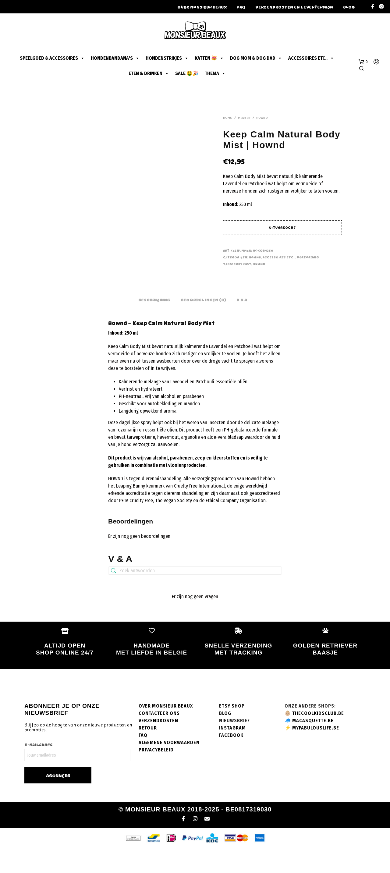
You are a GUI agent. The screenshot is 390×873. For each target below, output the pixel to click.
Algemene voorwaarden (169, 767)
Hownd (262, 117)
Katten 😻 (209, 58)
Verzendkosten (158, 745)
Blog (349, 7)
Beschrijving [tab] (154, 324)
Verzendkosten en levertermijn (294, 7)
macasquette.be (313, 745)
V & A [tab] (241, 324)
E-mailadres (38, 769)
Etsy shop (232, 730)
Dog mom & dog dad (256, 58)
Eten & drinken (149, 73)
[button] (363, 62)
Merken (244, 117)
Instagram (232, 752)
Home (227, 117)
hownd (259, 264)
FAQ (241, 7)
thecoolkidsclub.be (318, 738)
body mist (242, 264)
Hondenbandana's (115, 58)
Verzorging (308, 257)
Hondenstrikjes (167, 58)
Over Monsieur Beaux (202, 7)
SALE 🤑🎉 (187, 73)
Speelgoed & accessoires (52, 58)
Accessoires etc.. (311, 58)
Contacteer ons (159, 738)
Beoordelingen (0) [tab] (203, 324)
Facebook (231, 760)
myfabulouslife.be (315, 752)
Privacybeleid (156, 774)
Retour (148, 752)
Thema (215, 73)
